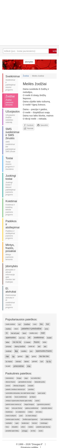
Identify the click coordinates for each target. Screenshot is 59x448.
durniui (34, 423)
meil (43, 333)
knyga (19, 378)
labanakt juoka (40, 382)
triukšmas (9, 412)
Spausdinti (42, 125)
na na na (17, 342)
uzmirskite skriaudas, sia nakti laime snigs (20, 393)
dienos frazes (10, 382)
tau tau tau (44, 356)
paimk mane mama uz (13, 404)
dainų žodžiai (20, 346)
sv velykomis (20, 412)
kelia (44, 342)
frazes (36, 342)
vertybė (30, 385)
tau (41, 324)
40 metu (39, 412)
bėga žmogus (29, 404)
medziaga (43, 423)
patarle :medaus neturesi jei (15, 389)
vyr (19, 324)
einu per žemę (17, 408)
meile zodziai (10, 324)
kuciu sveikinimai (20, 397)
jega (26, 378)
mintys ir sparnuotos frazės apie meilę (19, 400)
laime (27, 361)
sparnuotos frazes (44, 351)
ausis (40, 431)
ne (7, 356)
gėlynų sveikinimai (31, 408)
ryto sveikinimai (46, 419)
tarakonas (25, 423)
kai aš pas (15, 333)
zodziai (8, 351)
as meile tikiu (35, 378)
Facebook (29, 125)
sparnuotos (11, 337)
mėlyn (30, 412)
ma (28, 366)
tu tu (49, 361)
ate (45, 346)
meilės (23, 351)
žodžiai (27, 324)
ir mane (27, 342)
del (39, 346)
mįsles (30, 427)
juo (31, 351)
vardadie (9, 423)
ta (13, 356)
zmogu (24, 431)
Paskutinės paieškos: (18, 373)
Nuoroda (28, 128)
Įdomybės (29, 62)
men (34, 324)
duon (16, 329)
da (27, 356)
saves (37, 400)
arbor (23, 427)
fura (7, 427)
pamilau (31, 389)
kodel (49, 338)
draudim (15, 427)
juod (21, 415)
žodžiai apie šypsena (30, 419)
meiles (8, 329)
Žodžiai (26, 76)
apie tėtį (8, 397)
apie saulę (41, 393)
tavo (24, 333)
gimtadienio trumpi (25, 382)
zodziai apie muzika (12, 419)
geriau (20, 356)
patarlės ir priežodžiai (31, 328)
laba (7, 342)
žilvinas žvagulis (19, 385)
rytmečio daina (47, 408)
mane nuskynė (11, 415)
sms (46, 329)
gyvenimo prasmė (43, 404)
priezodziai (19, 366)
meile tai (31, 346)
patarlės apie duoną (43, 427)
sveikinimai (39, 337)
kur (47, 324)
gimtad (34, 361)
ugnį (16, 423)
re (7, 333)
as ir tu (22, 338)
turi (41, 361)
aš (29, 337)
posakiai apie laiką (12, 431)
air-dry (33, 431)
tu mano (9, 361)
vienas (18, 361)
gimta (34, 356)
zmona (8, 346)
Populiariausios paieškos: (21, 319)
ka (16, 351)
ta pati (8, 366)
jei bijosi (33, 397)
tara (7, 408)
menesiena (9, 378)
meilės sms (33, 333)
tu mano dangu (31, 415)
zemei (8, 385)
